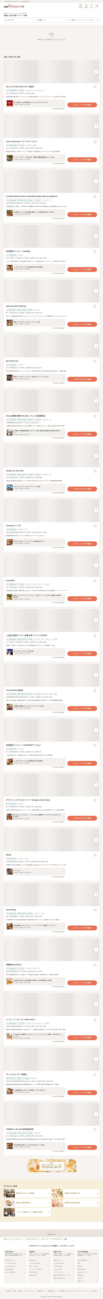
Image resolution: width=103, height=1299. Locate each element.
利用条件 (20, 1291)
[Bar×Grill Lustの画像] (51, 346)
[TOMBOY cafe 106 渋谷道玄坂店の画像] (51, 1114)
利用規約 (14, 1291)
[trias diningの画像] (51, 894)
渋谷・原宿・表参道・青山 (56, 1239)
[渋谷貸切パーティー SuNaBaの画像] (51, 236)
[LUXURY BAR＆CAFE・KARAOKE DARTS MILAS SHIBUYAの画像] (51, 181)
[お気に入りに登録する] (95, 87)
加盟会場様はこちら (53, 1291)
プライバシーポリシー (29, 1291)
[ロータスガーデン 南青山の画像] (51, 1059)
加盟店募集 (62, 1291)
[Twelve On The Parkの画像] (51, 455)
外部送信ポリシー (41, 1291)
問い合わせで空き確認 (82, 379)
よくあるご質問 (93, 1291)
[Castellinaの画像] (51, 565)
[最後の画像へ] (96, 71)
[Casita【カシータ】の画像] (51, 510)
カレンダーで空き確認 (82, 105)
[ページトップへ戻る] (51, 1233)
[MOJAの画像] (51, 840)
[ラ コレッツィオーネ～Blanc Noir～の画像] (51, 1004)
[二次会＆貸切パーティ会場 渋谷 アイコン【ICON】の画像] (51, 620)
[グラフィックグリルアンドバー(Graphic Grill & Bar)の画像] (51, 785)
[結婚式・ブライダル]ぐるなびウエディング (14, 1239)
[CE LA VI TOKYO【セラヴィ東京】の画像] (51, 71)
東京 (47, 1239)
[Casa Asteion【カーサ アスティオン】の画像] (51, 126)
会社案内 (8, 1291)
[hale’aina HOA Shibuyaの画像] (51, 291)
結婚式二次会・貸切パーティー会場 (35, 1239)
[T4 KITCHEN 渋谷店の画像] (51, 675)
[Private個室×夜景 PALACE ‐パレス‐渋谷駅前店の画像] (51, 400)
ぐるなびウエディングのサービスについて (76, 1291)
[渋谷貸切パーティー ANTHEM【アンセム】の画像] (51, 730)
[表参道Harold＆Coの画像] (51, 949)
